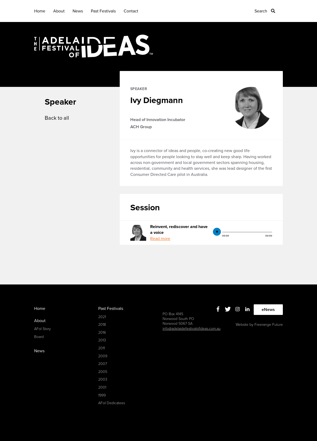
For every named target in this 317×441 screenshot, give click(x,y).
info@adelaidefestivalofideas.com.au (192, 328)
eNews (268, 309)
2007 (102, 364)
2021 (102, 317)
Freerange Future (269, 324)
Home (39, 11)
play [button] (217, 232)
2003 (102, 379)
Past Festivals (103, 11)
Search (261, 11)
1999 (102, 395)
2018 (102, 324)
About (59, 11)
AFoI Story (42, 329)
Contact (131, 11)
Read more (160, 238)
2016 (102, 332)
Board (39, 337)
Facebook (218, 309)
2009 (102, 356)
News (78, 11)
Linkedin (247, 309)
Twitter (227, 309)
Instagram (237, 309)
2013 (102, 340)
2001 (102, 387)
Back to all (57, 118)
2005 (102, 371)
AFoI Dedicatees (111, 403)
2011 (101, 348)
